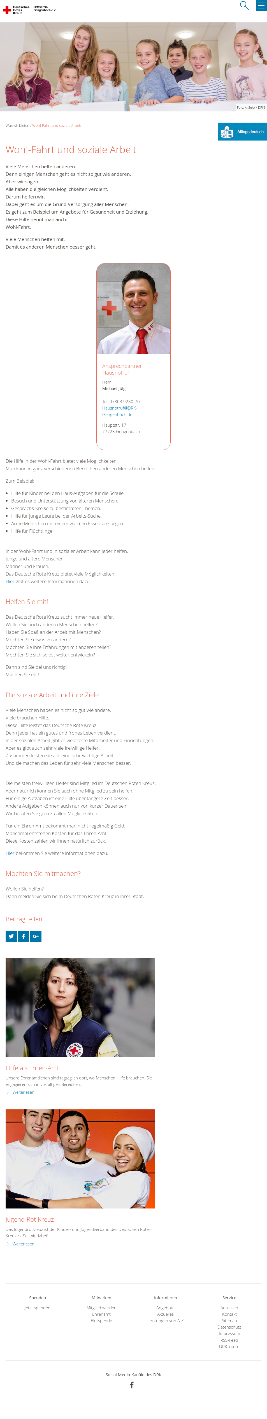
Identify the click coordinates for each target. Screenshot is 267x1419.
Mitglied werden (102, 1307)
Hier (10, 581)
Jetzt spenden (37, 1307)
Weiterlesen (23, 1092)
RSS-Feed (229, 1340)
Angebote (165, 1307)
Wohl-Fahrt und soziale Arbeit (56, 125)
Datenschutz (229, 1327)
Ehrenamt (101, 1314)
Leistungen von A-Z (165, 1320)
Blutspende (101, 1320)
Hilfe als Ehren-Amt (32, 1068)
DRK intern (229, 1346)
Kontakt (229, 1314)
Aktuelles (165, 1314)
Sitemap (229, 1320)
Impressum (229, 1333)
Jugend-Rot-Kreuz (30, 1219)
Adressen (229, 1307)
